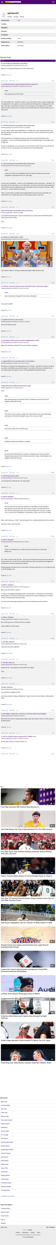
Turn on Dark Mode (28, 1237)
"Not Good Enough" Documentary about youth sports (17, 210)
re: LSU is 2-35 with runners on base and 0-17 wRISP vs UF (18, 736)
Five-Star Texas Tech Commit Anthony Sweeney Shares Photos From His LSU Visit (26, 853)
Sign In (3, 1219)
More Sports (9, 116)
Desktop (30, 1230)
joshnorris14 (26, 239)
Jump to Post (4, 80)
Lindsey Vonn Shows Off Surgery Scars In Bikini (20, 994)
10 (17, 233)
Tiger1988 (27, 541)
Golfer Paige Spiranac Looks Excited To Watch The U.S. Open (25, 1040)
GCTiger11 (26, 738)
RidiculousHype (28, 165)
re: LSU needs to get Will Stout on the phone (14, 63)
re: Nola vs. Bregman (7, 496)
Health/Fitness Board (7, 1149)
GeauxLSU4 (26, 288)
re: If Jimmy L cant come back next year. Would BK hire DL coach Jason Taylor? (24, 286)
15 (17, 472)
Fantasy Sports (5, 1123)
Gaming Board (5, 1175)
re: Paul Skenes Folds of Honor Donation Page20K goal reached (20, 340)
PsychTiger (27, 363)
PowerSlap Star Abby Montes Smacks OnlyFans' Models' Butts (26, 1063)
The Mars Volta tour (7, 687)
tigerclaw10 (27, 619)
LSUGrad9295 (27, 127)
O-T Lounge (4, 1135)
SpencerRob (26, 342)
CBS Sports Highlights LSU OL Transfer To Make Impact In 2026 (26, 923)
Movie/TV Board (5, 1153)
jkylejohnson (27, 498)
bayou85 (25, 477)
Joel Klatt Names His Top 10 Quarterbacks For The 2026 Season (26, 829)
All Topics (16, 16)
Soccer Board (5, 1131)
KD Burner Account (28, 86)
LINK (2, 221)
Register (3, 1223)
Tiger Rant (4, 1101)
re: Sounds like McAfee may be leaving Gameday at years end (19, 84)
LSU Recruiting (5, 1105)
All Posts (9, 16)
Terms (38, 1232)
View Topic (12, 80)
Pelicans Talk (5, 1116)
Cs (24, 715)
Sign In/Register (50, 1227)
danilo (26, 643)
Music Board (4, 1160)
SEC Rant (4, 1109)
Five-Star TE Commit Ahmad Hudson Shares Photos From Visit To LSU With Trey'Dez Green (27, 899)
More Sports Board (6, 1120)
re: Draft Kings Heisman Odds (10, 476)
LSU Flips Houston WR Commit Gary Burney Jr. (20, 807)
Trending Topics (5, 1208)
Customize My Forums (7, 1196)
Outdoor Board (5, 1146)
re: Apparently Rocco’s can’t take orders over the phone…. (18, 361)
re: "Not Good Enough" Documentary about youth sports (18, 125)
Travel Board (4, 1179)
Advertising (25, 1232)
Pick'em (22, 16)
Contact (32, 1232)
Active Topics (5, 1216)
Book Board (4, 1157)
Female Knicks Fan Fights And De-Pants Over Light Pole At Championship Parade (24, 946)
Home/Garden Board (7, 1142)
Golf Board (4, 1127)
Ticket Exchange (6, 1186)
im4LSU (26, 65)
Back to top (4, 1227)
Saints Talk (4, 1112)
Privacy (18, 1232)
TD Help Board (5, 1190)
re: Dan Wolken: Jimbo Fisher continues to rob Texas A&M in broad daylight (23, 713)
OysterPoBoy (27, 321)
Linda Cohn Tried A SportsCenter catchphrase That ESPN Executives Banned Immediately (24, 970)
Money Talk (4, 1168)
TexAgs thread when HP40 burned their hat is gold (16, 385)
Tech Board (4, 1138)
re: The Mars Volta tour (7, 642)
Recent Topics (5, 1212)
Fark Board (4, 1171)
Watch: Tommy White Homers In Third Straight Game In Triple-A (26, 876)
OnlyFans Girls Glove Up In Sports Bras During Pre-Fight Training (24, 1017)
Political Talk (4, 1164)
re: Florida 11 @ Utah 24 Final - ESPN (12, 237)
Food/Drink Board (6, 1183)
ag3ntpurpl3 (9, 65)
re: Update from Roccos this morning (12, 319)
